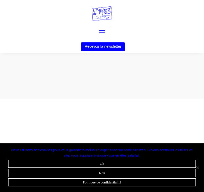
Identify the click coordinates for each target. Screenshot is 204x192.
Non (102, 173)
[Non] (197, 167)
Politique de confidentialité (102, 182)
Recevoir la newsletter (103, 46)
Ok (102, 164)
